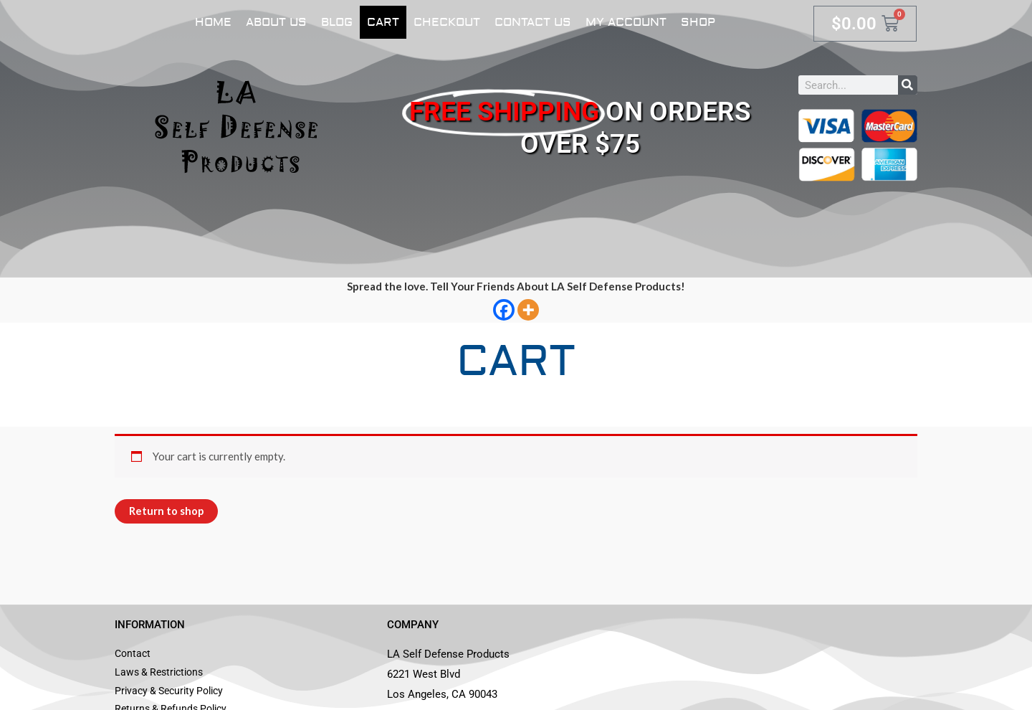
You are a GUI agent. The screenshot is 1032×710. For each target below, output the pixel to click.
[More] (528, 310)
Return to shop (166, 511)
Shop (698, 22)
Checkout (447, 22)
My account (626, 22)
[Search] (907, 85)
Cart (383, 22)
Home (213, 22)
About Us (276, 22)
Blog (337, 22)
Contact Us (532, 22)
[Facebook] (504, 310)
